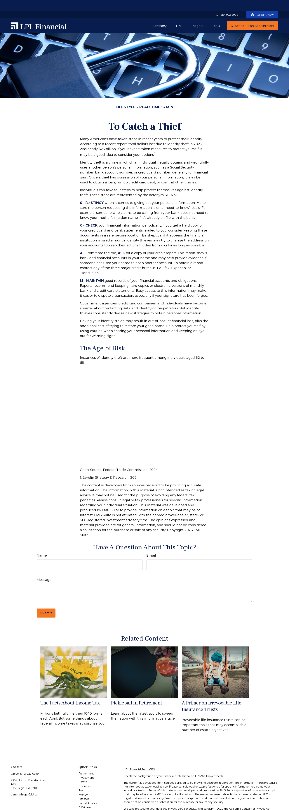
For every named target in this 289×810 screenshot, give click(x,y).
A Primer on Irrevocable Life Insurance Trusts (211, 695)
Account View (262, 3)
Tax (81, 779)
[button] (159, 14)
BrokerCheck (214, 765)
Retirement (86, 762)
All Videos (85, 796)
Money (83, 783)
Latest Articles (88, 792)
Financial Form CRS (142, 758)
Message (44, 569)
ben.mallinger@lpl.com (25, 783)
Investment (86, 766)
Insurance (85, 775)
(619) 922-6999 (226, 3)
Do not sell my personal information (249, 801)
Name (42, 544)
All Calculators (87, 800)
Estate (83, 771)
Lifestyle (84, 788)
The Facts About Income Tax (70, 692)
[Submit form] (46, 601)
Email (151, 544)
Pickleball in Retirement (136, 692)
